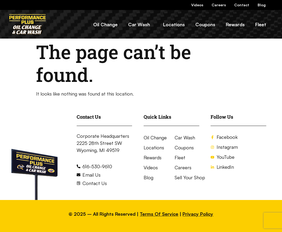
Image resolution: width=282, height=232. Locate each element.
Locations (174, 24)
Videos (197, 5)
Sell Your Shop (190, 177)
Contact (241, 5)
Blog (262, 5)
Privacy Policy (197, 214)
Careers (219, 5)
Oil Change (105, 24)
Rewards (235, 24)
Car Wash (139, 24)
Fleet (260, 24)
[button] (140, 24)
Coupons (205, 24)
